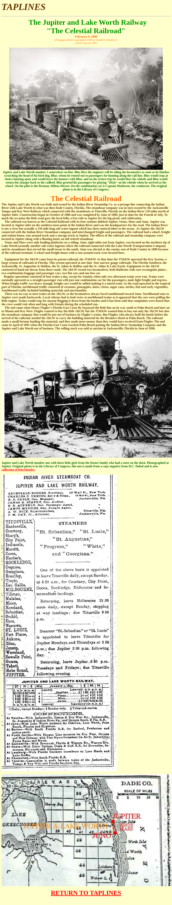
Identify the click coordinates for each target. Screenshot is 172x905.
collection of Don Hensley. (18, 469)
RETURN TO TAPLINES (86, 892)
